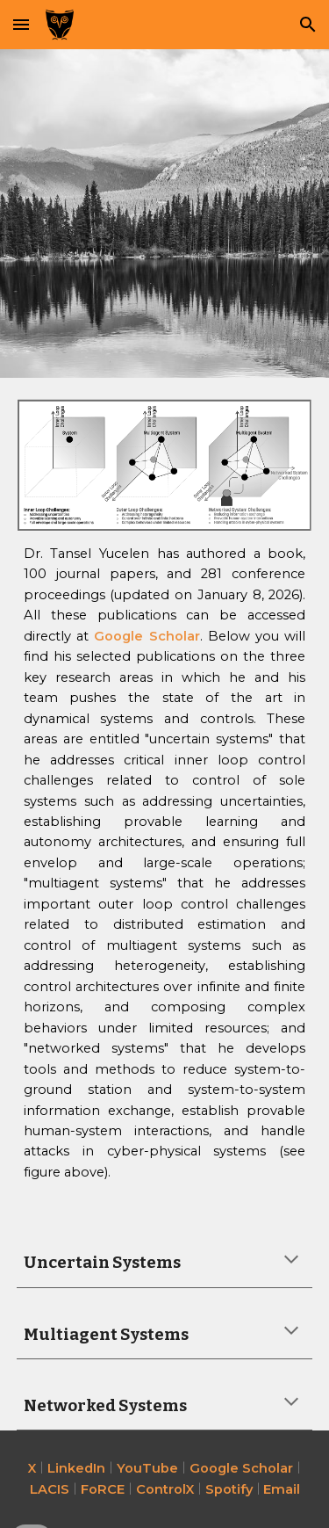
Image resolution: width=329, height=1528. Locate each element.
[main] (165, 864)
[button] (21, 24)
